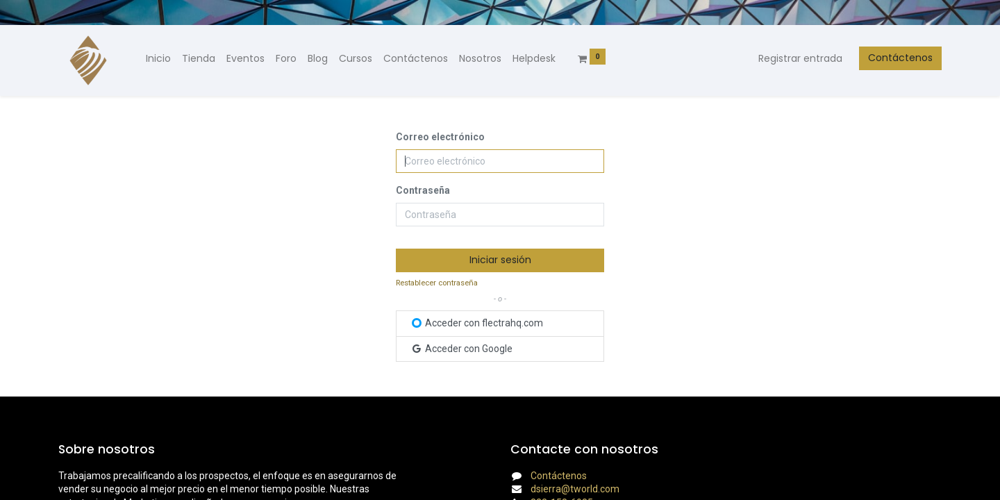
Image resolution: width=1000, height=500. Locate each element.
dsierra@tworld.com (575, 488)
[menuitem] (158, 59)
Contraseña (423, 190)
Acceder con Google (461, 348)
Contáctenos (900, 58)
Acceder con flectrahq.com (477, 322)
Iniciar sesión (500, 260)
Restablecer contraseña (437, 283)
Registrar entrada (800, 58)
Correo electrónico (440, 136)
